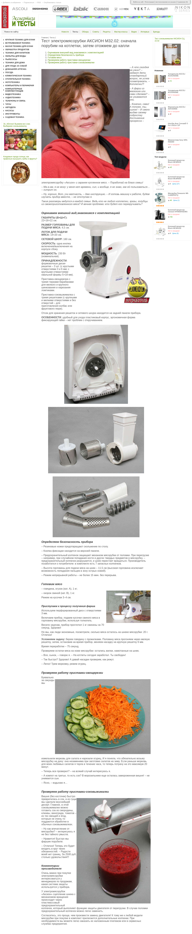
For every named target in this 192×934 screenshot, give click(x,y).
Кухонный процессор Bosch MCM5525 (176, 161)
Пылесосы (11, 59)
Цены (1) (176, 200)
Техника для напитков (17, 53)
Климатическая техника (18, 76)
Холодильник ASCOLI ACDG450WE (176, 75)
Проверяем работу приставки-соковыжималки (71, 62)
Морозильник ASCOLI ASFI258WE (176, 108)
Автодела (10, 107)
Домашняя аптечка (15, 69)
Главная (44, 37)
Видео (134, 32)
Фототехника (12, 82)
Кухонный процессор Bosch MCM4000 (176, 178)
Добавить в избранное (12, 2)
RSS (39, 2)
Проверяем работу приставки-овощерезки (69, 60)
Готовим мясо (55, 57)
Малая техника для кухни (19, 46)
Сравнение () (182, 2)
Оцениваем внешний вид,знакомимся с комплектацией (76, 52)
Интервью (145, 32)
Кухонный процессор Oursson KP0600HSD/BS (177, 211)
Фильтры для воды (15, 56)
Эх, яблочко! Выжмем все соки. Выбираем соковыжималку (16, 125)
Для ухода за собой (16, 66)
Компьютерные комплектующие (14, 90)
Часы (8, 104)
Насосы (9, 111)
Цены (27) (176, 184)
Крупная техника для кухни (20, 40)
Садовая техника (14, 117)
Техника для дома (15, 63)
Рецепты (106, 32)
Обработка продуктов (17, 49)
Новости (65, 32)
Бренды (156, 32)
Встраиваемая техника (17, 43)
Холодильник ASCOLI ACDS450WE (176, 91)
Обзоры (85, 32)
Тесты (52, 37)
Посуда (9, 72)
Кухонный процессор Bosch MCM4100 (176, 227)
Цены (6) (175, 233)
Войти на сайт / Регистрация (143, 2)
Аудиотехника (13, 97)
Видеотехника (13, 94)
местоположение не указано (166, 2)
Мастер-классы (120, 32)
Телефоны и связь (15, 101)
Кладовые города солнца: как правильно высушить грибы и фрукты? (20, 158)
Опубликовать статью (52, 2)
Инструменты (12, 114)
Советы (95, 32)
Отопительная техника (17, 79)
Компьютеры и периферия (19, 85)
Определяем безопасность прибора (66, 55)
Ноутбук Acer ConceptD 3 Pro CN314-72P (178, 124)
